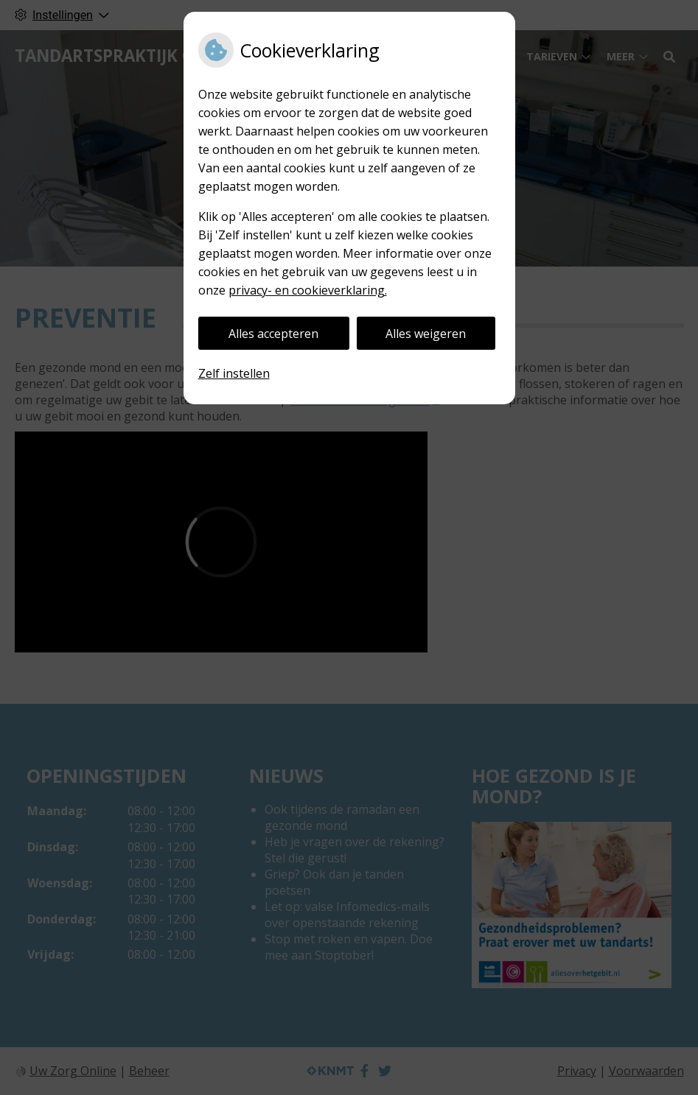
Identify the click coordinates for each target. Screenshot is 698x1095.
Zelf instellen (234, 373)
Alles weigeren (425, 333)
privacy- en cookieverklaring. (307, 290)
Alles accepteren (273, 333)
